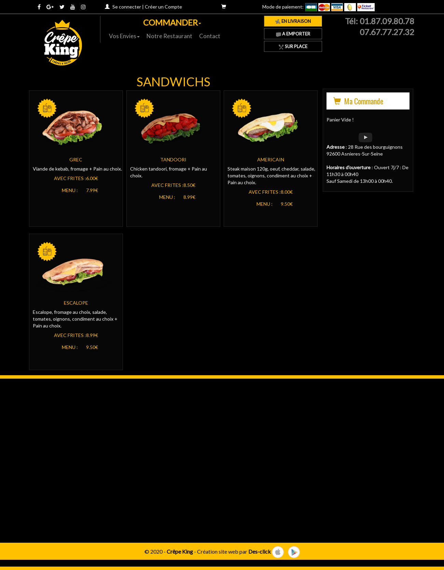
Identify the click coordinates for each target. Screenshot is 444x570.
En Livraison (293, 21)
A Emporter (293, 33)
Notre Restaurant (169, 36)
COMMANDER (172, 22)
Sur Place (293, 46)
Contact (209, 36)
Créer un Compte (163, 7)
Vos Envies (124, 36)
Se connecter (126, 7)
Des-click (259, 551)
